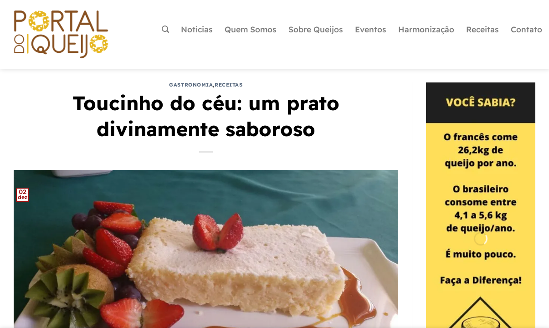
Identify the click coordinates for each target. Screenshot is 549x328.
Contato (526, 29)
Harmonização (426, 29)
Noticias (197, 29)
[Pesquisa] (165, 29)
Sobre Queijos (315, 29)
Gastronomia (191, 85)
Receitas (482, 29)
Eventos (370, 29)
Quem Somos (251, 29)
